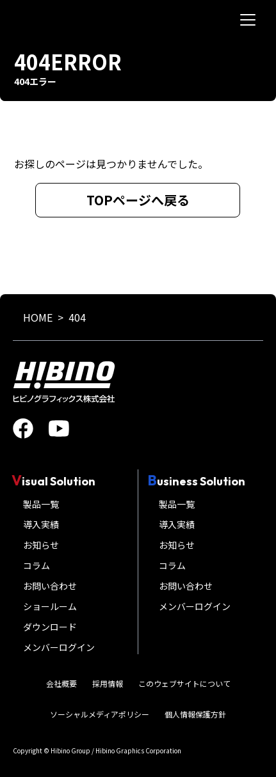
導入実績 (41, 524)
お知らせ (41, 544)
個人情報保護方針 (195, 714)
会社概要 (61, 683)
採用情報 (107, 683)
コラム (36, 565)
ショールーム (50, 606)
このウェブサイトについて (184, 683)
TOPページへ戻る (138, 200)
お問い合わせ (50, 585)
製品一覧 (41, 504)
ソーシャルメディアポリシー (99, 714)
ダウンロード (50, 626)
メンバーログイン (59, 647)
